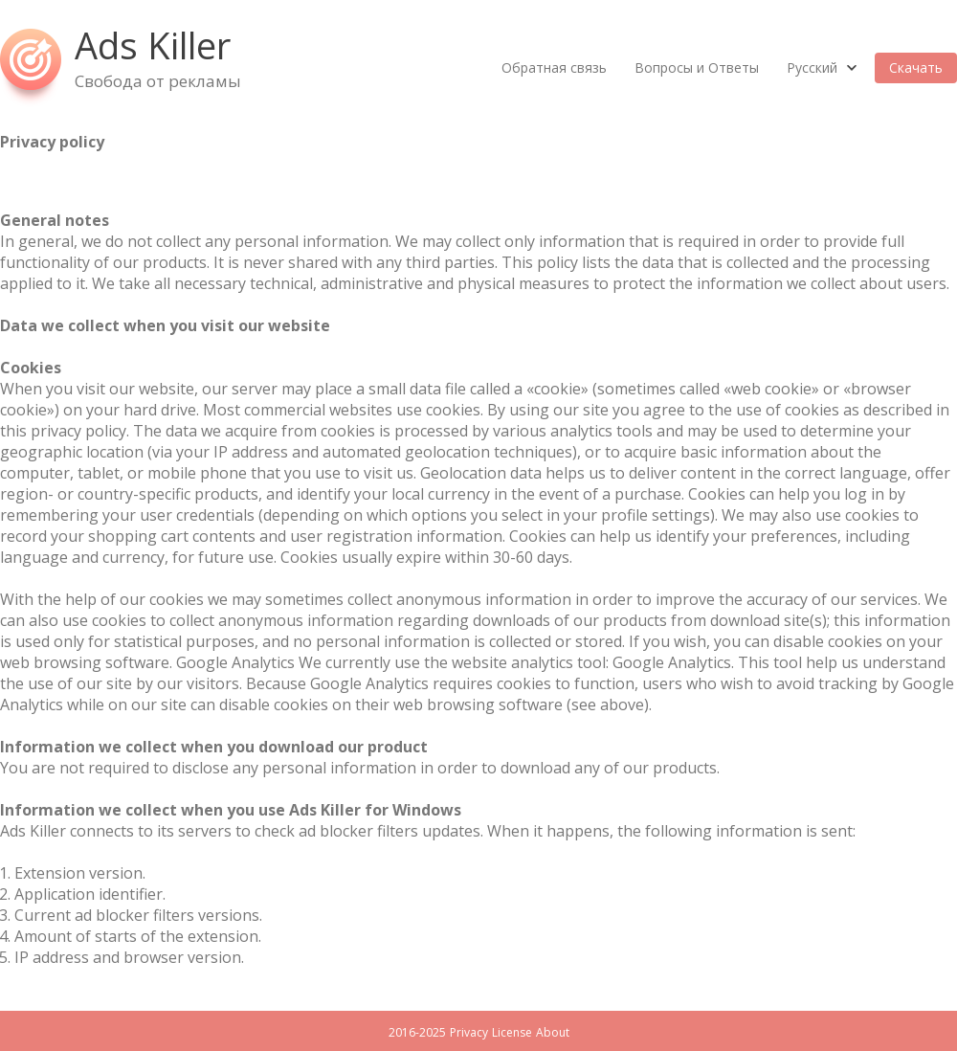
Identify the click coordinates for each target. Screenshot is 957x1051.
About (552, 1032)
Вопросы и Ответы (696, 67)
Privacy (469, 1032)
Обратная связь (554, 67)
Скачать (916, 67)
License (512, 1032)
